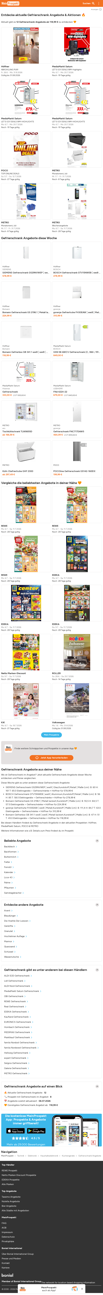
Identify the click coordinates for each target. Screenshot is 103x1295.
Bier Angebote (9, 1206)
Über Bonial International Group (18, 1254)
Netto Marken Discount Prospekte (19, 1175)
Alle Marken (8, 1184)
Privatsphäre (8, 1241)
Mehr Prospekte (51, 735)
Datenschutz (8, 1236)
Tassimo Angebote (11, 1196)
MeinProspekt (7, 1156)
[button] (98, 3)
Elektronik (32, 1156)
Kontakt (6, 1263)
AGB (4, 1227)
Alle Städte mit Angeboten (15, 1210)
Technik (20, 1156)
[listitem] (26, 52)
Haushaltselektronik (49, 1156)
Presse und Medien (11, 1258)
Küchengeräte (68, 1156)
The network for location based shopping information (68, 1282)
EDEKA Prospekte (10, 1179)
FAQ (4, 1223)
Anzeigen (96, 9)
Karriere (6, 1267)
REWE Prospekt (9, 1170)
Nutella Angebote (11, 1201)
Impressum (7, 1232)
